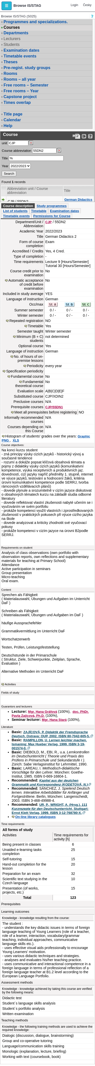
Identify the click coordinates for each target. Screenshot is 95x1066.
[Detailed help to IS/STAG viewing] (90, 136)
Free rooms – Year (21, 91)
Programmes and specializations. (36, 22)
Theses (10, 62)
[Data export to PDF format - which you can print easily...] (76, 136)
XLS (16, 440)
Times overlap (17, 102)
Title (5, 158)
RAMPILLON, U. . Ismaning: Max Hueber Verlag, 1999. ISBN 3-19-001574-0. (49, 744)
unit (4, 143)
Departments (16, 33)
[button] (7, 6)
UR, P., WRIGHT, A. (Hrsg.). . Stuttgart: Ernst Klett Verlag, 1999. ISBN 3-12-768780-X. (50, 809)
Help (8, 126)
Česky (87, 5)
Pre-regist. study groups (27, 68)
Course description (18, 206)
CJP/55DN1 (54, 407)
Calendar (12, 120)
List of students (15, 211)
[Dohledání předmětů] (59, 150)
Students (12, 44)
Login (74, 5)
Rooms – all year (20, 79)
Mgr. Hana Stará (54, 720)
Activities (10, 684)
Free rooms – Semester (26, 85)
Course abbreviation (16, 151)
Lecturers (12, 39)
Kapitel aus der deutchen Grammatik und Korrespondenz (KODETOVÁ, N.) (50, 782)
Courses (12, 27)
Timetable (38, 211)
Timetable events (20, 56)
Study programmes (51, 206)
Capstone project (20, 97)
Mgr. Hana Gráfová (42, 712)
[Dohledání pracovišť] (31, 142)
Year (5, 166)
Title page (13, 114)
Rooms (10, 73)
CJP (48, 222)
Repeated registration (26, 321)
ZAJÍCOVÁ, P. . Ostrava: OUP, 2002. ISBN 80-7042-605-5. (51, 734)
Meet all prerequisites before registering (45, 412)
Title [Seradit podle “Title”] (67, 191)
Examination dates (21, 50)
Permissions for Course (51, 216)
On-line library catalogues (35, 817)
